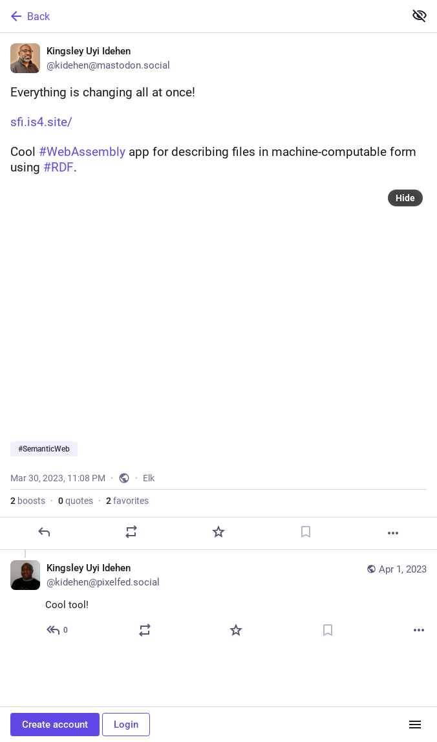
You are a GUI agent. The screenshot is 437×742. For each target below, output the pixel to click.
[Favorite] (218, 532)
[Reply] (44, 532)
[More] (393, 533)
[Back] (201, 16)
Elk (149, 478)
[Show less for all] (419, 15)
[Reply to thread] (57, 630)
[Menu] (415, 724)
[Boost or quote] (131, 532)
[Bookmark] (306, 532)
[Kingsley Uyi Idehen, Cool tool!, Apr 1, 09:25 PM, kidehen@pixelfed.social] (218, 600)
